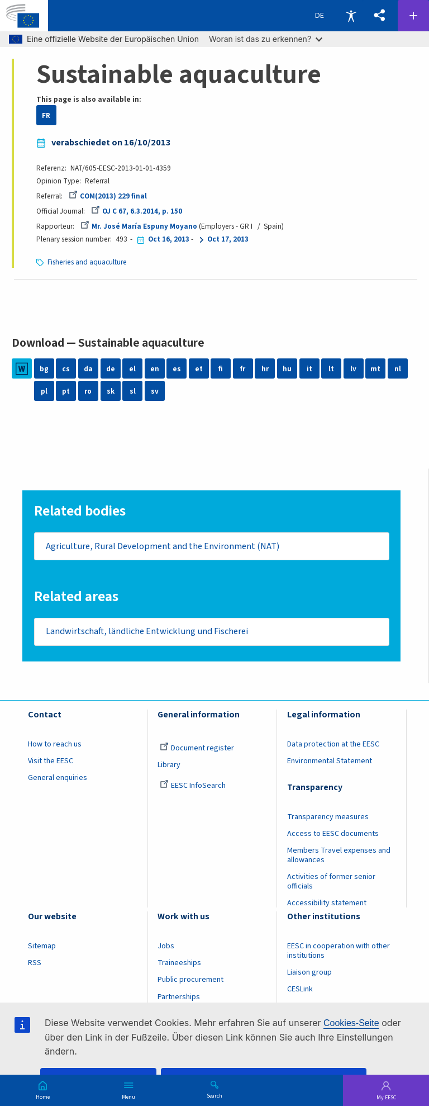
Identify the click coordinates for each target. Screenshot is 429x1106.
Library (169, 766)
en (154, 368)
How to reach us (55, 745)
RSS (34, 964)
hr (265, 368)
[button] (379, 16)
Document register (197, 749)
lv (353, 368)
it (309, 368)
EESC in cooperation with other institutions (338, 952)
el (132, 368)
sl (133, 391)
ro (88, 391)
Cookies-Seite (351, 1023)
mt (375, 368)
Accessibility (350, 15)
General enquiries (57, 778)
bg (44, 368)
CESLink (300, 990)
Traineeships (179, 964)
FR (46, 115)
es (177, 368)
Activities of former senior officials (331, 882)
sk (111, 391)
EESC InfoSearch (193, 786)
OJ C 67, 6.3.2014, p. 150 (136, 211)
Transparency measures (328, 818)
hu (287, 368)
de (110, 368)
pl (44, 391)
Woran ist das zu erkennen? (265, 39)
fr (242, 368)
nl (397, 368)
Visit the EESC (50, 762)
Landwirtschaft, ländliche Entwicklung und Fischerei (147, 632)
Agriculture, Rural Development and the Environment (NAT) (162, 546)
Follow (413, 15)
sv (155, 391)
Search (214, 1095)
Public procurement (190, 981)
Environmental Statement (329, 762)
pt (66, 391)
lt (331, 368)
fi (220, 368)
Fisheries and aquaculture (87, 262)
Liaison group (309, 974)
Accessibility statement (326, 904)
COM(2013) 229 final (108, 196)
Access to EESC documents (333, 834)
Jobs (166, 947)
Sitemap (42, 947)
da (88, 368)
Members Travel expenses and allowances (338, 856)
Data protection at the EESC (333, 745)
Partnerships (179, 998)
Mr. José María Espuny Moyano (138, 226)
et (199, 368)
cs (66, 368)
